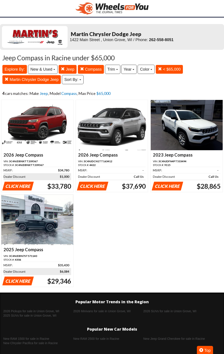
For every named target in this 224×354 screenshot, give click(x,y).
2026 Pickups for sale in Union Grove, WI (31, 311)
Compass (91, 69)
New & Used (42, 69)
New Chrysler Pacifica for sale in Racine (30, 343)
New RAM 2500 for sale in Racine (96, 338)
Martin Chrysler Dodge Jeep (32, 79)
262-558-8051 (161, 40)
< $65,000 (169, 69)
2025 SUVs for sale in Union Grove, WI (29, 315)
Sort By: (72, 79)
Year (129, 69)
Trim (112, 69)
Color (146, 69)
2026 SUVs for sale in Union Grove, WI (169, 311)
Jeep (67, 69)
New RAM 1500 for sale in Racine (26, 338)
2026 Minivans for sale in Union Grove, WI (102, 311)
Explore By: (15, 69)
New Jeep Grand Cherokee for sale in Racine (174, 338)
